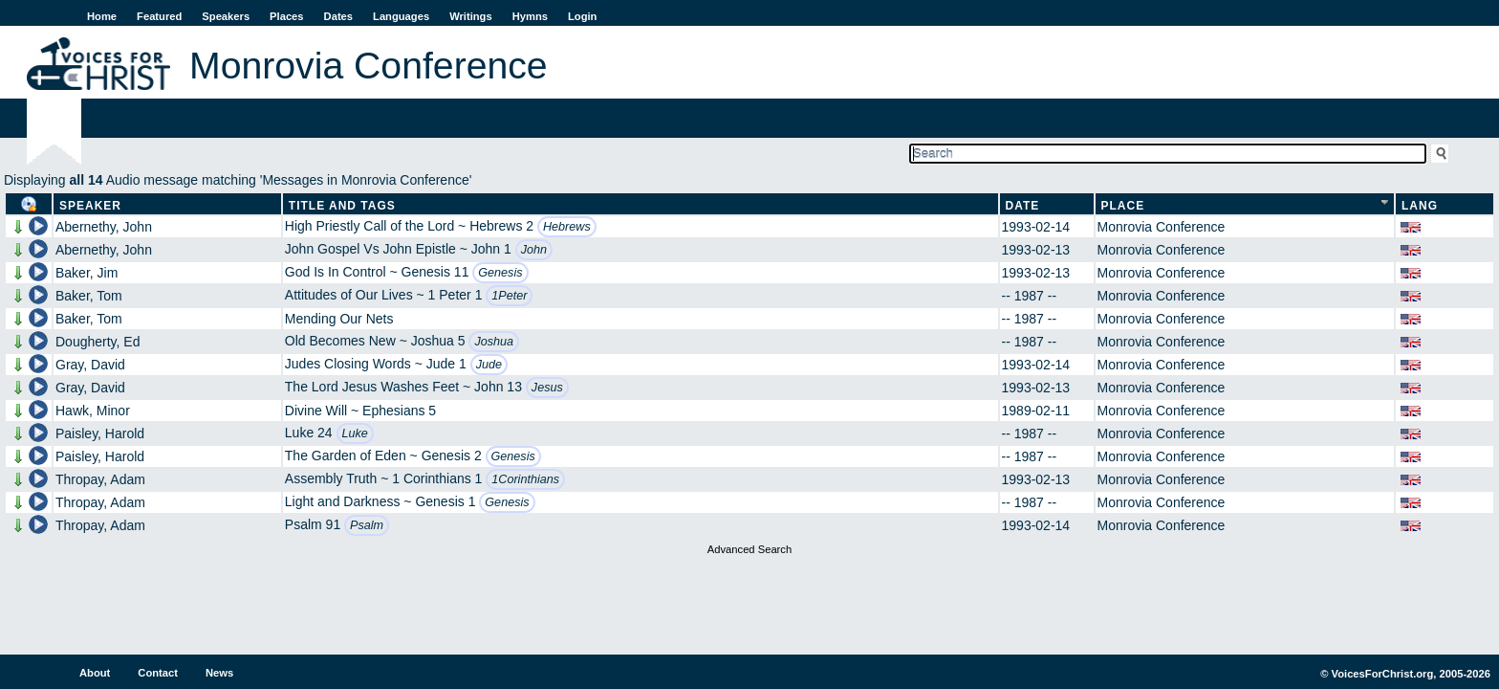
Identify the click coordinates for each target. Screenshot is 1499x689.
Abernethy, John (103, 226)
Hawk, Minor (92, 410)
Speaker (90, 205)
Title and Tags (342, 205)
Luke (355, 433)
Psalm (366, 525)
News (219, 672)
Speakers (226, 16)
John (534, 249)
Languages (401, 16)
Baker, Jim (86, 272)
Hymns (530, 16)
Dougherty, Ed (97, 341)
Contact (158, 672)
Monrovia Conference (1161, 226)
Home (102, 16)
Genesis (500, 272)
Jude (489, 364)
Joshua (493, 341)
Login (582, 16)
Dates (338, 16)
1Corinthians (525, 479)
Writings (470, 16)
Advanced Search (749, 549)
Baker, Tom (88, 295)
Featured (159, 16)
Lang (1419, 205)
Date (1023, 205)
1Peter (509, 295)
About (94, 672)
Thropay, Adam (100, 479)
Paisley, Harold (99, 433)
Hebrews (567, 226)
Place (1123, 205)
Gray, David (90, 364)
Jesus (547, 387)
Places (286, 16)
